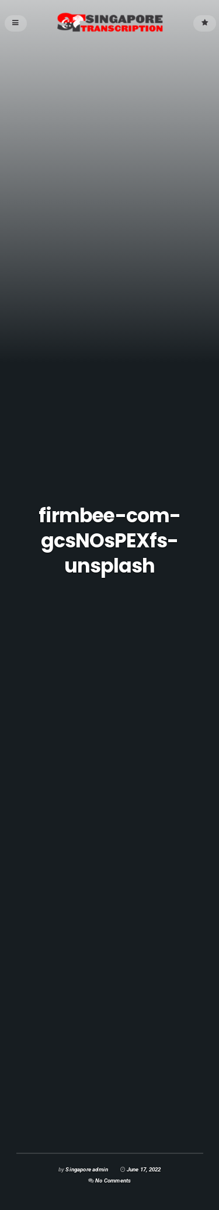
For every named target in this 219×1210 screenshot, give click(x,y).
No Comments (113, 1180)
